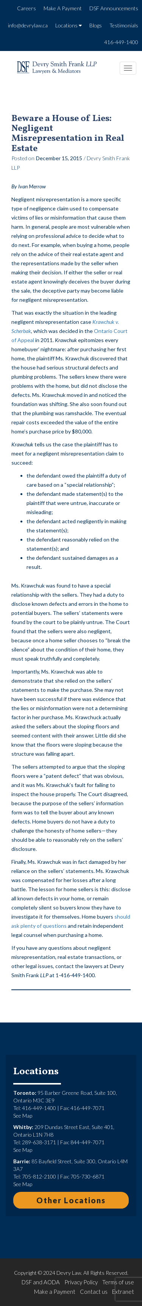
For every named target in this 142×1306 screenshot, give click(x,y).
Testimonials (123, 25)
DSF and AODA (41, 1282)
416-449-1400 (121, 42)
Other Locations (71, 1200)
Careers (26, 8)
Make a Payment (54, 1291)
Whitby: (23, 1127)
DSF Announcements (113, 8)
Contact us (94, 1291)
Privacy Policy (81, 1282)
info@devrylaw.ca (28, 25)
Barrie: (21, 1161)
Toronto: (24, 1092)
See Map (22, 1115)
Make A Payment (63, 8)
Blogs (95, 25)
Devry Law (68, 1272)
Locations (68, 25)
